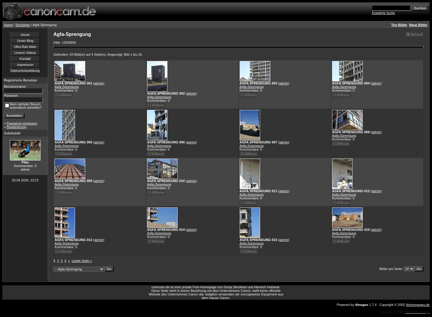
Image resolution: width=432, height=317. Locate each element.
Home (8, 25)
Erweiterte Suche (383, 13)
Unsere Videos (25, 52)
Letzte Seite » (82, 261)
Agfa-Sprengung (67, 87)
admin (98, 83)
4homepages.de (418, 305)
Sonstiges (23, 25)
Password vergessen (22, 123)
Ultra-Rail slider (25, 46)
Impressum (25, 64)
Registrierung (16, 127)
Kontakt (25, 58)
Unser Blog (25, 41)
